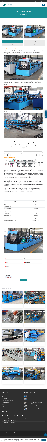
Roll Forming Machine (23, 14)
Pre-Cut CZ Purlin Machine (35, 405)
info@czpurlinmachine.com (15, 427)
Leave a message (45, 434)
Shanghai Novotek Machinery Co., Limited (20, 432)
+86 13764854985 (11, 1)
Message (7, 266)
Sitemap (23, 433)
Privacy (19, 433)
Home (23, 13)
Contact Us (4, 408)
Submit (23, 280)
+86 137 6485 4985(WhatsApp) (9, 422)
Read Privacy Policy (19, 440)
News (3, 406)
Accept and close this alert (10, 440)
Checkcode (7, 275)
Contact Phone (27, 262)
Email (6, 262)
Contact (27, 433)
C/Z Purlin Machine (5, 398)
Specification (34, 41)
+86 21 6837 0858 (7, 420)
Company (26, 258)
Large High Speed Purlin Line (7, 400)
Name (6, 258)
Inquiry (34, 44)
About (3, 396)
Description (13, 41)
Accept (43, 440)
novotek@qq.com (41, 1)
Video (13, 44)
